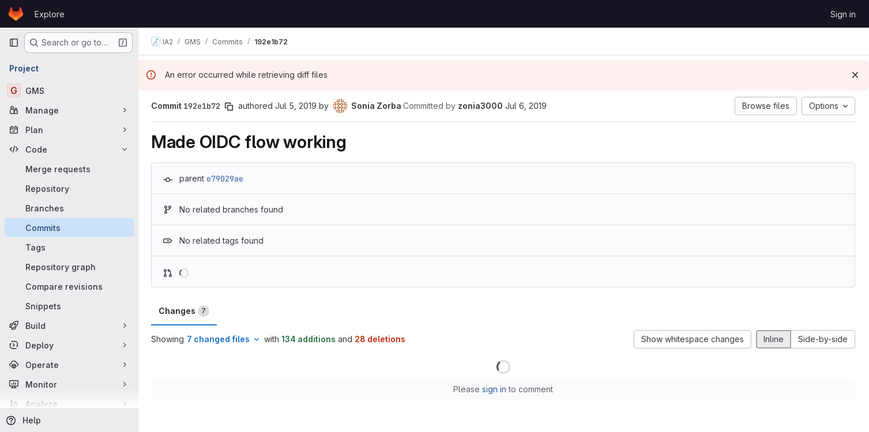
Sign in (843, 14)
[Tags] (69, 247)
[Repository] (69, 188)
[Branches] (69, 208)
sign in (495, 389)
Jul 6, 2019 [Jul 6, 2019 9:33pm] (527, 106)
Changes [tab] (185, 311)
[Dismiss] (855, 75)
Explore (50, 14)
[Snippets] (69, 306)
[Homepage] (15, 14)
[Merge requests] (69, 169)
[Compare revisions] (69, 286)
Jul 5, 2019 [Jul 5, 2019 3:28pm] (297, 106)
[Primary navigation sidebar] (14, 42)
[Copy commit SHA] (230, 106)
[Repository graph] (69, 266)
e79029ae (226, 178)
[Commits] (69, 227)
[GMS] (69, 90)
